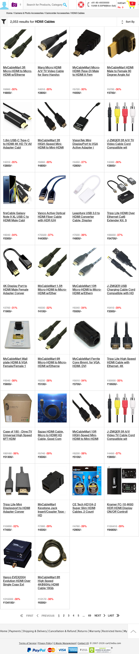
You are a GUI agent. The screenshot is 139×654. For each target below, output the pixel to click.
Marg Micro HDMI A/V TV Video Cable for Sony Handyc (51, 71)
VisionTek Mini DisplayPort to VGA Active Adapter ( (85, 144)
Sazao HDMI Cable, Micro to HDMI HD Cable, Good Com (51, 435)
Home (9, 13)
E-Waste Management (65, 643)
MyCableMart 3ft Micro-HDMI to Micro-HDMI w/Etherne (17, 71)
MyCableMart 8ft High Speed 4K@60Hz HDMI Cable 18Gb (49, 583)
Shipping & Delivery (35, 631)
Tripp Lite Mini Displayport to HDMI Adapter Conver (16, 508)
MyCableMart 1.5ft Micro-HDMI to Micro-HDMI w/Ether (52, 289)
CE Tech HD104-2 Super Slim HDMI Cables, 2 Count (84, 508)
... (84, 615)
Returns (82, 631)
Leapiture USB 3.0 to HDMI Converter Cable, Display (86, 216)
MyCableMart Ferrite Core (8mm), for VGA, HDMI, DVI (86, 362)
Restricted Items (112, 631)
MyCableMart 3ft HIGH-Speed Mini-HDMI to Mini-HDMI (51, 144)
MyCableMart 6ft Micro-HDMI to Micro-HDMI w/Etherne (52, 362)
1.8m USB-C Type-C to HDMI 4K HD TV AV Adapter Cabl (17, 144)
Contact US (83, 643)
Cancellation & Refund (62, 631)
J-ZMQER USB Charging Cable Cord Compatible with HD (121, 289)
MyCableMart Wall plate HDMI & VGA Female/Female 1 (15, 362)
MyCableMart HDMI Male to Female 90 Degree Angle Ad (120, 71)
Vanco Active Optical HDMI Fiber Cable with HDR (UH (51, 216)
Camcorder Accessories (57, 13)
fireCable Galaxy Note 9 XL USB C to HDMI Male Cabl (16, 216)
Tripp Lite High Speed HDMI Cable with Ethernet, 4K (121, 362)
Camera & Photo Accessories (28, 13)
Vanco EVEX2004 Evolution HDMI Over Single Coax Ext (17, 581)
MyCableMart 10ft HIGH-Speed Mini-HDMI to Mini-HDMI (85, 435)
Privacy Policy (45, 643)
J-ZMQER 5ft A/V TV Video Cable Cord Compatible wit (120, 144)
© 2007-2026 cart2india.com (105, 643)
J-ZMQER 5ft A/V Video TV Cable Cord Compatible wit (121, 435)
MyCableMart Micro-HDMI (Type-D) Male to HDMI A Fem (86, 71)
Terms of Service (27, 643)
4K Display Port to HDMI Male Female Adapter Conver (15, 289)
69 (89, 615)
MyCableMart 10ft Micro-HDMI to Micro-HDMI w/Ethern (86, 289)
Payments (15, 631)
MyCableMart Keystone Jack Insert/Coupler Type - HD (52, 510)
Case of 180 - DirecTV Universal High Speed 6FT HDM (17, 435)
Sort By (127, 22)
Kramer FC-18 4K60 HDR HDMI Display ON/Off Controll (120, 508)
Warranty (94, 631)
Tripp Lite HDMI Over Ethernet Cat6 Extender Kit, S (121, 216)
